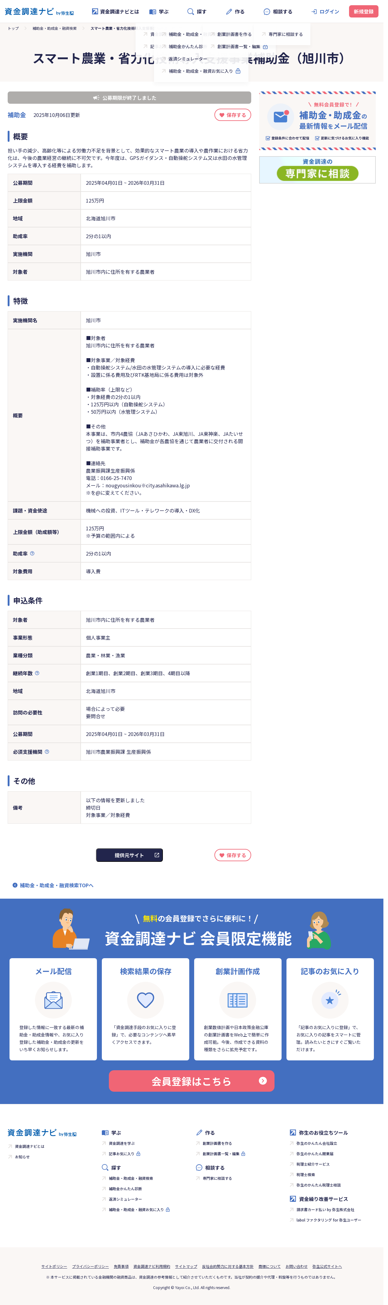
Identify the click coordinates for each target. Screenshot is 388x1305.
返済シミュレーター (125, 1199)
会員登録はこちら (209, 1081)
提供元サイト (129, 855)
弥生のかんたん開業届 (315, 1153)
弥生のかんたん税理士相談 (319, 1184)
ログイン (329, 11)
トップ (13, 28)
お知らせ (22, 1156)
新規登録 (364, 11)
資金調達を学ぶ (122, 1143)
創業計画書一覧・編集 (221, 1153)
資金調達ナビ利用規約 (151, 1266)
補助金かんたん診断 (125, 1188)
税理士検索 (306, 1174)
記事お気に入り (122, 1153)
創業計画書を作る (217, 1143)
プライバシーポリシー (90, 1266)
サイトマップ (186, 1266)
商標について (270, 1266)
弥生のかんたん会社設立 (317, 1143)
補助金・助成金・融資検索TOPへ (57, 885)
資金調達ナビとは (115, 11)
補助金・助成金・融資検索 (55, 28)
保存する (236, 114)
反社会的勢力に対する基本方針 (228, 1266)
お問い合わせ (297, 1266)
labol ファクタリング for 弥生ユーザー (329, 1219)
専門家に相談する (217, 1178)
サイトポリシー (54, 1266)
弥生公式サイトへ (327, 1266)
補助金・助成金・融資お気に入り (136, 1209)
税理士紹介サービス (313, 1164)
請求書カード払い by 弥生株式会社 (325, 1209)
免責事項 (121, 1266)
